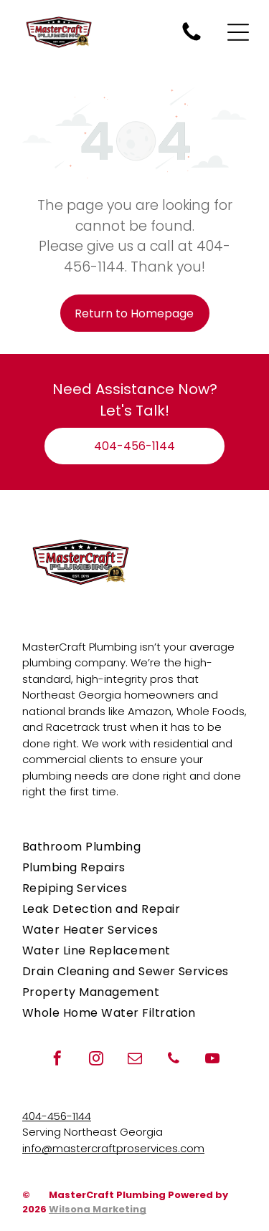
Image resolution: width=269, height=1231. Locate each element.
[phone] (173, 1060)
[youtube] (212, 1060)
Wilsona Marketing (97, 1209)
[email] (135, 1060)
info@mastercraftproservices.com (113, 1148)
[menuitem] (134, 846)
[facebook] (57, 1060)
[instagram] (96, 1060)
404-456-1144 (56, 1116)
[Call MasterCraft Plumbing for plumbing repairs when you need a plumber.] (191, 39)
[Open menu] (238, 32)
